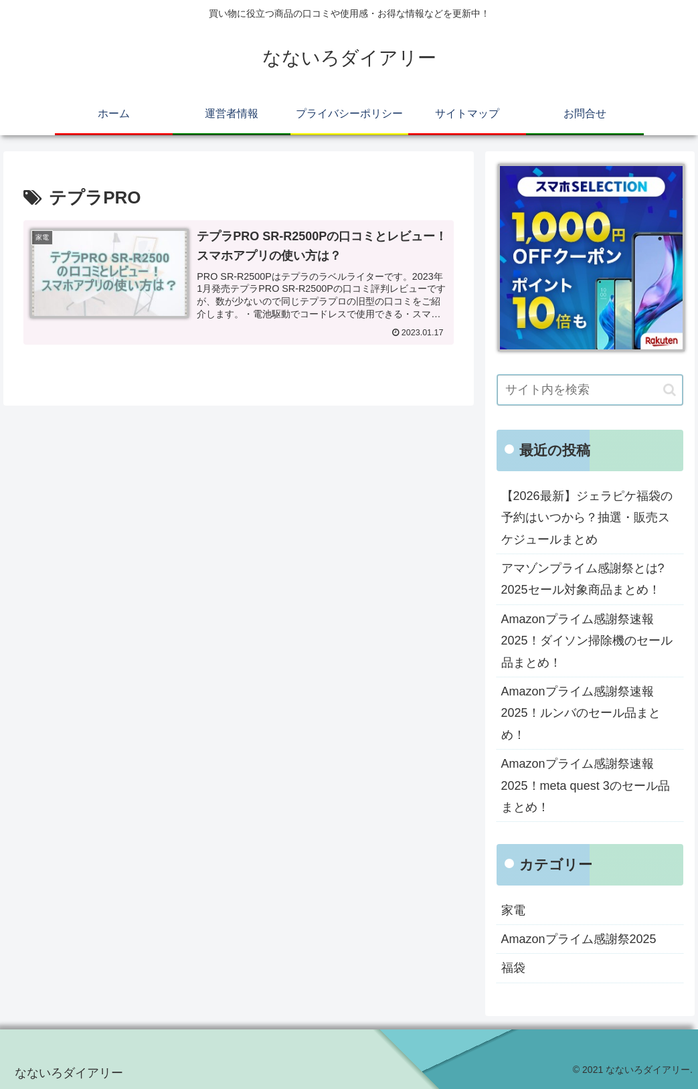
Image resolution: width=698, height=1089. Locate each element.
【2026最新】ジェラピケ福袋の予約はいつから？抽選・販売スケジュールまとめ (587, 517)
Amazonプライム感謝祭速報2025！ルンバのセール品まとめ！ (581, 713)
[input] (590, 390)
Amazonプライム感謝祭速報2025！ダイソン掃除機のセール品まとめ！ (587, 640)
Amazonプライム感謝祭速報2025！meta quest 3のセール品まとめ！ (585, 785)
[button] (669, 390)
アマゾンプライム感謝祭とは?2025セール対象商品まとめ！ (583, 579)
